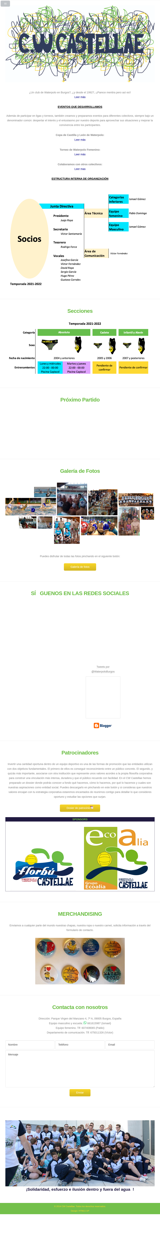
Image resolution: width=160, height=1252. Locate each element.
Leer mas (80, 168)
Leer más (80, 97)
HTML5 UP (84, 1218)
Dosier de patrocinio (80, 808)
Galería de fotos (80, 566)
